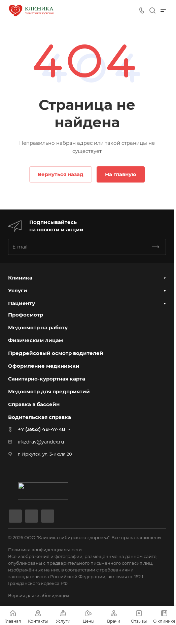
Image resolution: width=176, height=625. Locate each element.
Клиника (20, 277)
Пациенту (21, 303)
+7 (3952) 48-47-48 (41, 429)
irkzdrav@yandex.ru (41, 442)
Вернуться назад (60, 174)
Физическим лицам (35, 340)
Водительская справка (39, 417)
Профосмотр (25, 314)
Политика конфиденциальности (45, 549)
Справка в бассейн (34, 404)
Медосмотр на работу (38, 327)
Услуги (17, 290)
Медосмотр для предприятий (49, 391)
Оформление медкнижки (43, 366)
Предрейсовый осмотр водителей (55, 353)
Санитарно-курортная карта (46, 378)
